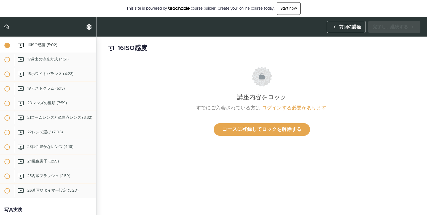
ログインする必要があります (294, 108)
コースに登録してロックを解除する (262, 129)
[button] (7, 27)
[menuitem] (89, 27)
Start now (288, 8)
